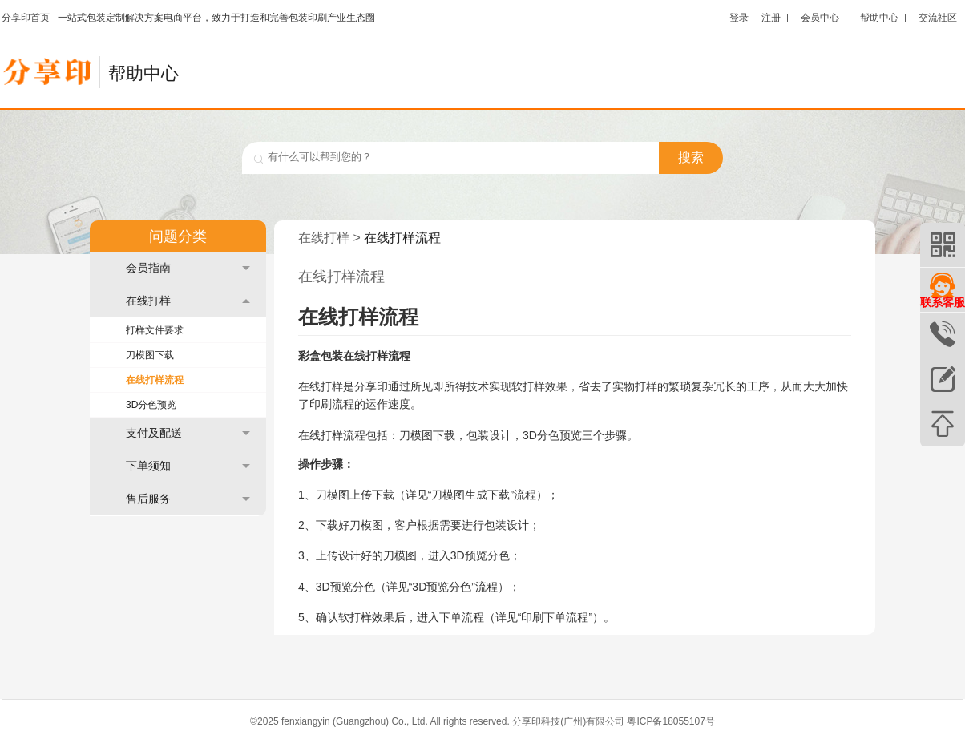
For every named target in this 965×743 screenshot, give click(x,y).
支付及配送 (188, 433)
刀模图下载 (150, 355)
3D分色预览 (151, 404)
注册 (771, 17)
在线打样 (188, 301)
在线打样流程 (155, 380)
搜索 (691, 157)
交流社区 (938, 17)
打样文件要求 (155, 330)
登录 (739, 17)
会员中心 (820, 17)
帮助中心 (879, 17)
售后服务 (188, 499)
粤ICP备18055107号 (670, 721)
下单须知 (188, 466)
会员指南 (188, 268)
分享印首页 (26, 17)
